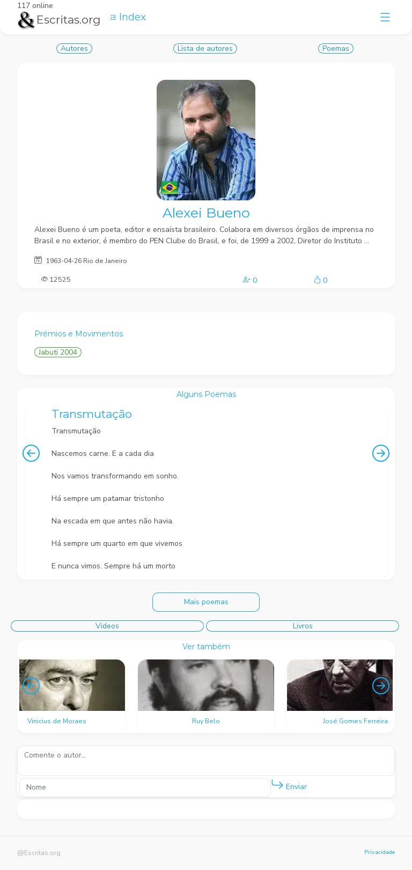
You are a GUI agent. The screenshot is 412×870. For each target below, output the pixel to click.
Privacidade (379, 852)
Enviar (289, 784)
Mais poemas (206, 602)
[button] (277, 784)
